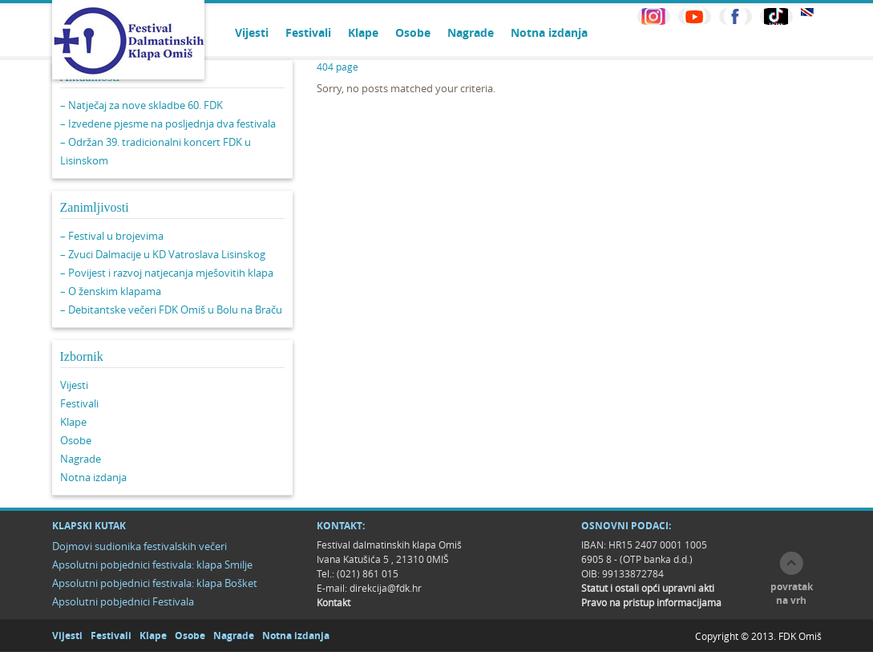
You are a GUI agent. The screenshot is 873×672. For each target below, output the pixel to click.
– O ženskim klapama (110, 291)
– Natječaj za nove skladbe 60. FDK (141, 105)
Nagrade (470, 32)
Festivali (308, 32)
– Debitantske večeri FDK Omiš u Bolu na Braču (171, 309)
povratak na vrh (791, 593)
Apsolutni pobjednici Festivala (123, 601)
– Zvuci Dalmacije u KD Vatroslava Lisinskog (162, 254)
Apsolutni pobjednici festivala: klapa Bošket (154, 583)
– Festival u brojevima (112, 236)
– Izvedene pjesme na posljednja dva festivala (168, 123)
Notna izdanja (549, 32)
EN (807, 12)
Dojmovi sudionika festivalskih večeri (139, 546)
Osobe (412, 32)
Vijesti (252, 32)
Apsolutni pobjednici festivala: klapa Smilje (152, 564)
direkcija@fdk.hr (386, 587)
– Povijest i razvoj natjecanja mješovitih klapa (166, 272)
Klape (363, 32)
